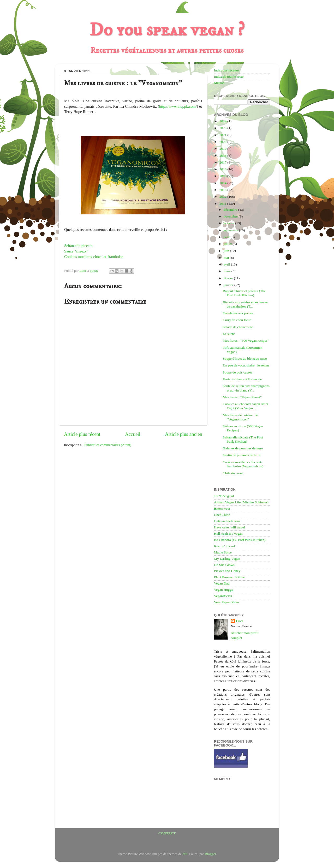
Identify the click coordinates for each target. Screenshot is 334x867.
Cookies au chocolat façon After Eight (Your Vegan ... (245, 406)
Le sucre (229, 334)
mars (227, 271)
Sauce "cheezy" (76, 251)
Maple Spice (223, 552)
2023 (223, 128)
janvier (229, 285)
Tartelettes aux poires (238, 313)
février (229, 278)
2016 (223, 169)
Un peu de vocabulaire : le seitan (246, 365)
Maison (219, 83)
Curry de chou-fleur (237, 320)
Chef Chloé (222, 515)
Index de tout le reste (228, 77)
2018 (223, 156)
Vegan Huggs (223, 590)
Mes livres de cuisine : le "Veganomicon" (240, 417)
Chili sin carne (233, 473)
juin (227, 251)
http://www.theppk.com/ (178, 106)
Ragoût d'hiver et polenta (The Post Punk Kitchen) (244, 293)
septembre (231, 230)
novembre (231, 216)
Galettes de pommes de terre (243, 448)
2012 (223, 196)
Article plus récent (82, 434)
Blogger (210, 854)
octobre (229, 223)
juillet (228, 244)
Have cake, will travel (229, 527)
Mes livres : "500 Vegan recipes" (246, 340)
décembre (231, 210)
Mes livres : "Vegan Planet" (242, 397)
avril (227, 264)
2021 (223, 135)
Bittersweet (222, 508)
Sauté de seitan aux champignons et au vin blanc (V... (246, 388)
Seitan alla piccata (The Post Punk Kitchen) (243, 439)
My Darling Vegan (227, 559)
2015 (223, 176)
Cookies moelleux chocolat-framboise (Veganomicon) (243, 464)
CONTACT (167, 833)
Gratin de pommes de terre (241, 455)
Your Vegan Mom (226, 602)
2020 (223, 142)
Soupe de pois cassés (237, 372)
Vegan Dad (222, 583)
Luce (239, 621)
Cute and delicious (227, 521)
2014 (223, 183)
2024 (223, 121)
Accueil (132, 434)
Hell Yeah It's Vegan (228, 533)
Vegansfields (223, 596)
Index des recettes (226, 70)
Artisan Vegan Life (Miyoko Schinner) (241, 502)
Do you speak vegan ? (167, 30)
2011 (223, 204)
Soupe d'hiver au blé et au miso (245, 358)
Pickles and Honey (227, 571)
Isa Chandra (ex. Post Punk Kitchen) (239, 540)
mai (227, 258)
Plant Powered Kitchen (230, 577)
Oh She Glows (224, 565)
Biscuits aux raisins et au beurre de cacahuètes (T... (245, 304)
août (227, 237)
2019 (223, 148)
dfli (184, 854)
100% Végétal (224, 496)
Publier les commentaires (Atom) (107, 445)
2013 (223, 190)
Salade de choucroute (238, 327)
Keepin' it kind (224, 546)
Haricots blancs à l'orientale (242, 379)
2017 (223, 162)
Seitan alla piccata (78, 246)
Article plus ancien (183, 434)
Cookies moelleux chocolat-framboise (93, 257)
